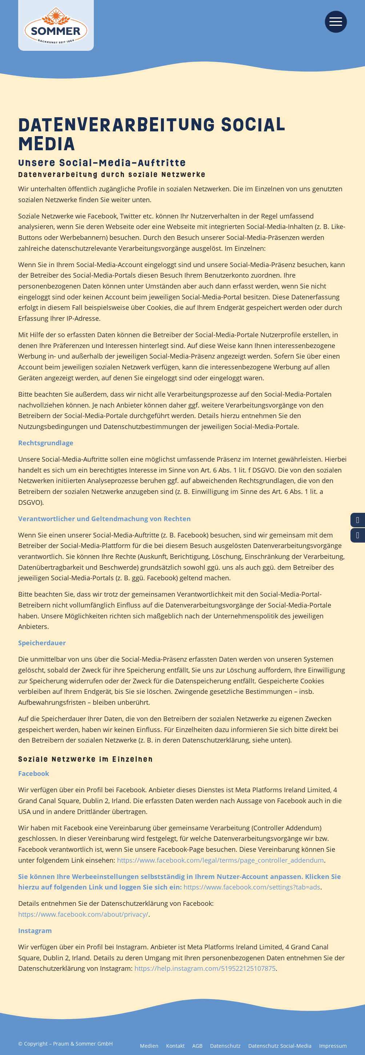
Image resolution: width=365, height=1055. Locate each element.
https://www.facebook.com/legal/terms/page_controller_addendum (220, 860)
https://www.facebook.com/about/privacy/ (83, 914)
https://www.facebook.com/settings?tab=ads (252, 887)
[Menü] (333, 21)
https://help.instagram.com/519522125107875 (205, 968)
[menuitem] (333, 21)
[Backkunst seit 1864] (56, 25)
